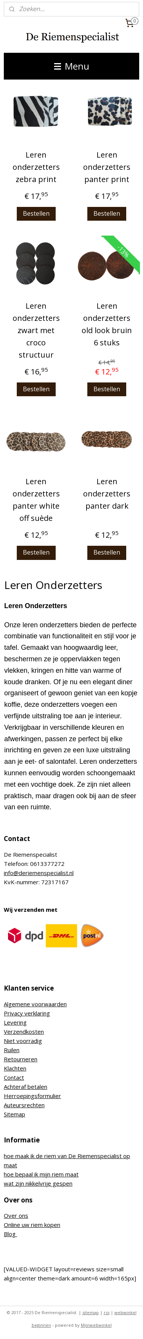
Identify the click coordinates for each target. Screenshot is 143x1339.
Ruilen (11, 1050)
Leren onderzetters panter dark (106, 494)
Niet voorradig (23, 1041)
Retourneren (20, 1059)
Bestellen (36, 213)
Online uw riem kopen (32, 1224)
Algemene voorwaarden (35, 1004)
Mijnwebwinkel (96, 1325)
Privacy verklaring (27, 1013)
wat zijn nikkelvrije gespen (38, 1183)
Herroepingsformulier (32, 1096)
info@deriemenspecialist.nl (39, 873)
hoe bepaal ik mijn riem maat (41, 1174)
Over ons (16, 1215)
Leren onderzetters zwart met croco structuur (36, 330)
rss (106, 1312)
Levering (15, 1022)
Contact (14, 1077)
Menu (71, 66)
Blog (10, 1234)
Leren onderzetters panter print (106, 167)
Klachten (15, 1068)
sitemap (90, 1312)
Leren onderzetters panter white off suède (36, 500)
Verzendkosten (24, 1031)
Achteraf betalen (25, 1086)
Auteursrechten (24, 1105)
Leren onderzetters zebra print (36, 167)
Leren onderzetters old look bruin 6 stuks (107, 324)
